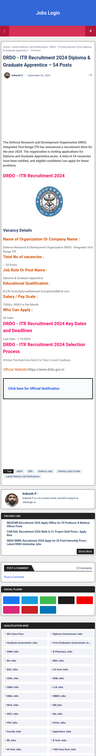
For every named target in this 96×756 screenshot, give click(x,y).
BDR (30, 471)
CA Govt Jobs (60, 669)
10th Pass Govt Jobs (64, 749)
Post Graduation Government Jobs (72, 642)
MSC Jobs (12, 713)
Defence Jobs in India (69, 471)
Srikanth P (29, 494)
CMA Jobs (13, 678)
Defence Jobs (45, 471)
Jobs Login (48, 13)
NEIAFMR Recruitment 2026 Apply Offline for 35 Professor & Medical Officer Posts (48, 524)
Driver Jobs (59, 722)
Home (6, 47)
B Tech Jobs (59, 740)
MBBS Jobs (59, 696)
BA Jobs (11, 660)
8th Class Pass (15, 633)
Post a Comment (14, 577)
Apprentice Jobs (62, 731)
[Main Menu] (4, 31)
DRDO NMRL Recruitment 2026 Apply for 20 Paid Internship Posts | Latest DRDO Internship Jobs (47, 542)
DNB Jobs (58, 678)
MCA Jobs (12, 705)
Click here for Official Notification (33, 388)
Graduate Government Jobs (22, 642)
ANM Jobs (13, 651)
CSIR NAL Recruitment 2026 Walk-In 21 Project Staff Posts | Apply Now (46, 533)
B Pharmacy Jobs (62, 651)
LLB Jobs (58, 687)
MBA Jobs (12, 696)
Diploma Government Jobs (68, 633)
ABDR (19, 471)
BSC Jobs (12, 669)
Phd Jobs (12, 722)
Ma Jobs (57, 713)
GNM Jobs (13, 687)
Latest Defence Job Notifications (29, 47)
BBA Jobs (58, 660)
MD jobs (57, 705)
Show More (85, 551)
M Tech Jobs (14, 749)
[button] (90, 31)
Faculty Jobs (14, 731)
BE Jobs (11, 740)
